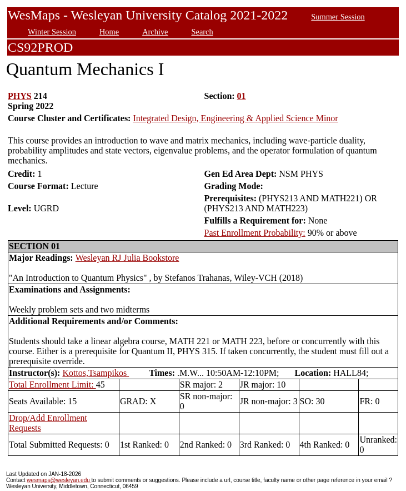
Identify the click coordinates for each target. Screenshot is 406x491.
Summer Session (337, 16)
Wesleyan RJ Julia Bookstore (127, 257)
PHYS (20, 96)
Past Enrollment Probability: (254, 232)
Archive (155, 31)
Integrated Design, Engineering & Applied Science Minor (235, 118)
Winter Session (52, 31)
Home (109, 31)
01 (241, 96)
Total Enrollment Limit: (52, 384)
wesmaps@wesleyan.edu (59, 480)
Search (202, 31)
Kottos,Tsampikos (95, 373)
